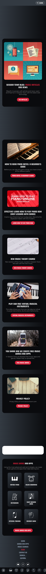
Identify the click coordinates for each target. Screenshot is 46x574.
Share (40, 3)
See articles (23, 100)
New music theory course (23, 259)
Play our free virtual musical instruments (23, 305)
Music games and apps (23, 530)
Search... (23, 555)
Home (23, 541)
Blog (23, 550)
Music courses (23, 547)
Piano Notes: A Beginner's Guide (23, 176)
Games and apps (23, 544)
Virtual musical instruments (23, 315)
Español (23, 558)
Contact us (23, 552)
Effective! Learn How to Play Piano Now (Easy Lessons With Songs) (23, 212)
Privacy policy (23, 398)
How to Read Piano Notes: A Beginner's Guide (23, 165)
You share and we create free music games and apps (23, 352)
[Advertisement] (23, 22)
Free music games (23, 363)
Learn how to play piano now (23, 223)
